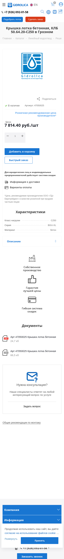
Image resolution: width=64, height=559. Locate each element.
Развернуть (11, 539)
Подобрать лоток (12, 19)
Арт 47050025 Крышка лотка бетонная (33, 336)
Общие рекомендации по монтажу (22, 422)
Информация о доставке (22, 182)
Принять (40, 540)
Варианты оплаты (18, 187)
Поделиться (46, 99)
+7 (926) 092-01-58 (15, 12)
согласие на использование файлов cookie (30, 533)
